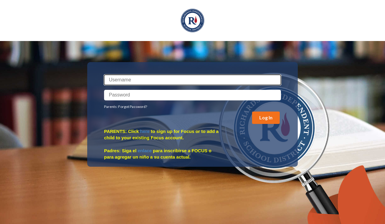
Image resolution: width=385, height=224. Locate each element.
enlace (145, 150)
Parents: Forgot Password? (125, 106)
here (145, 131)
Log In (266, 117)
